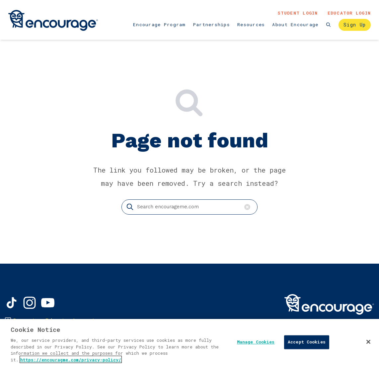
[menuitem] (159, 25)
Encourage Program (159, 24)
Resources (251, 24)
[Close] (368, 343)
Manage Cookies (256, 343)
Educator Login (349, 13)
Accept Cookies (307, 343)
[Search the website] (329, 24)
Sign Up (354, 25)
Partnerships (211, 24)
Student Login (297, 13)
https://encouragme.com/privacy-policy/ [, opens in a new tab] (70, 361)
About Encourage (295, 24)
